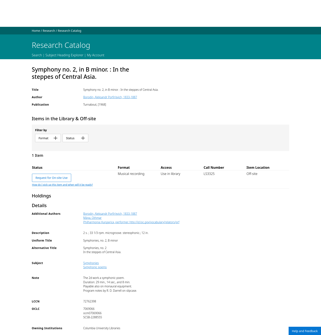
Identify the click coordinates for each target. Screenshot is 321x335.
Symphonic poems (95, 267)
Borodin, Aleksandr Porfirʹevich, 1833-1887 (110, 97)
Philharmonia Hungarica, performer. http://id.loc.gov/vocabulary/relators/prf (131, 222)
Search (37, 55)
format (48, 138)
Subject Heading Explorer (64, 55)
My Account (95, 55)
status (75, 138)
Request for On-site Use (51, 178)
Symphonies (91, 263)
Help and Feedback (305, 331)
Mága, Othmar (92, 218)
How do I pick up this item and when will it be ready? (62, 184)
